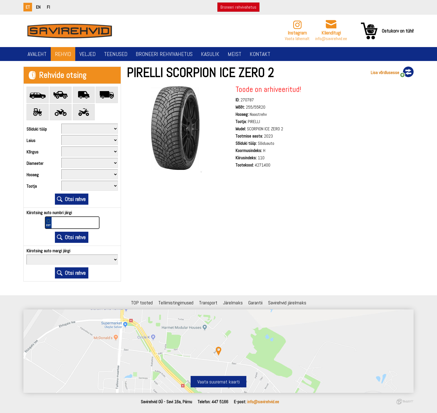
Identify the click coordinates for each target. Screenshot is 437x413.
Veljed (87, 54)
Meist (234, 54)
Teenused (115, 54)
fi (48, 7)
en (38, 7)
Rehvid (63, 54)
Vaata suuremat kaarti (218, 381)
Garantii (255, 302)
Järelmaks (233, 302)
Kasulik (210, 54)
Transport (208, 302)
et (28, 7)
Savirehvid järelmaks (287, 302)
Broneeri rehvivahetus (238, 7)
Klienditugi (331, 33)
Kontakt (260, 54)
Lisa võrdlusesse (385, 72)
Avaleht (37, 54)
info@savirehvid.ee (331, 38)
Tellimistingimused (175, 302)
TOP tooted (142, 302)
